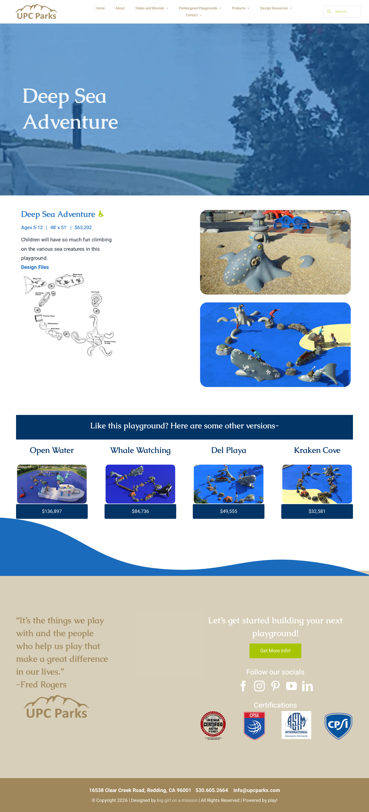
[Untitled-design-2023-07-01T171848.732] (52, 466)
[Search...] (342, 12)
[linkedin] (307, 686)
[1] (255, 713)
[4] (213, 713)
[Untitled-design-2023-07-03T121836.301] (317, 466)
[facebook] (243, 686)
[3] (338, 713)
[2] (296, 713)
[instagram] (259, 686)
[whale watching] (140, 466)
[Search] (329, 12)
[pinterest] (275, 686)
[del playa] (228, 466)
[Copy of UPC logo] (36, 5)
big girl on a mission (177, 800)
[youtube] (291, 686)
